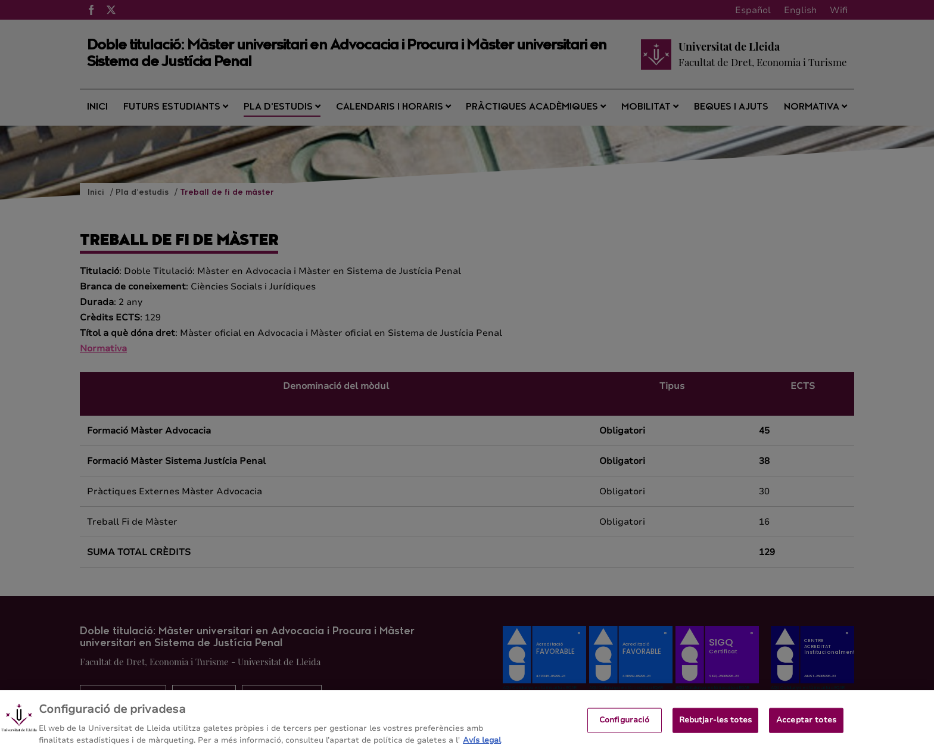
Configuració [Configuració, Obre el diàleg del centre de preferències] (624, 724)
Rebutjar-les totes (715, 724)
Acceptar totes (806, 724)
